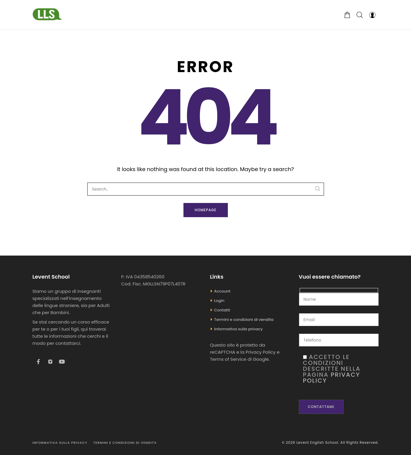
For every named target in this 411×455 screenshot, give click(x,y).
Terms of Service (228, 359)
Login (219, 300)
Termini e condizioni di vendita (244, 319)
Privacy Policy (260, 352)
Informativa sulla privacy (238, 329)
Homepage (206, 209)
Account (222, 291)
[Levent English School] (47, 15)
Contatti (222, 310)
